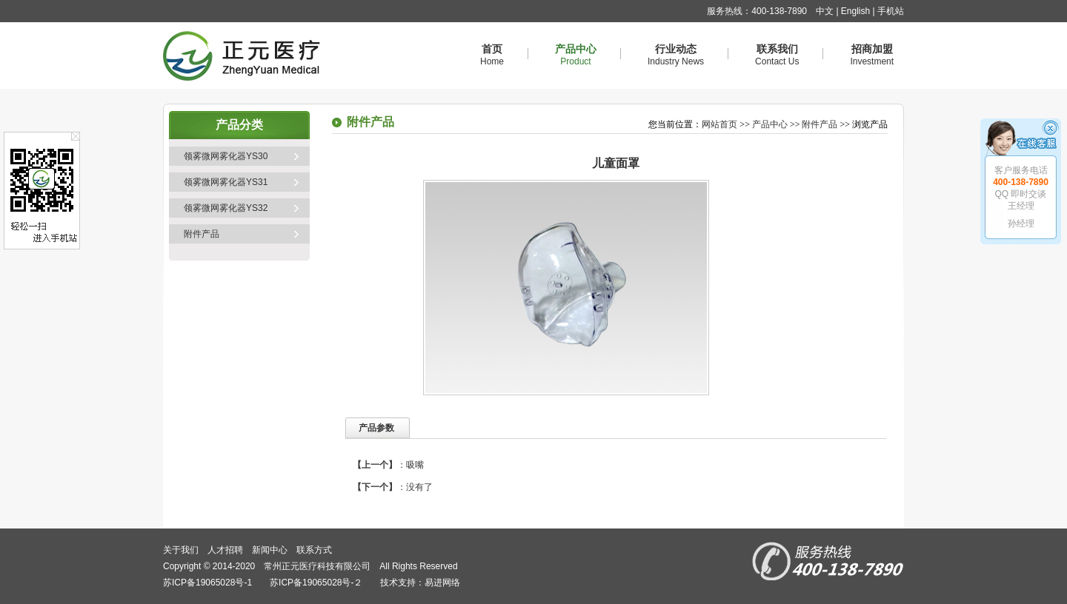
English (855, 11)
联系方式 (314, 550)
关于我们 (181, 550)
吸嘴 (415, 465)
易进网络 (442, 582)
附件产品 (201, 234)
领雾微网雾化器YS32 (225, 208)
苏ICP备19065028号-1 (207, 582)
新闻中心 (269, 550)
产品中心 (770, 124)
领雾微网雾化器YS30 (225, 156)
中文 (825, 11)
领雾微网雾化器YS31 (225, 182)
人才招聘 (225, 550)
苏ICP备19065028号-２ (316, 582)
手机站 (890, 11)
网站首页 (719, 124)
